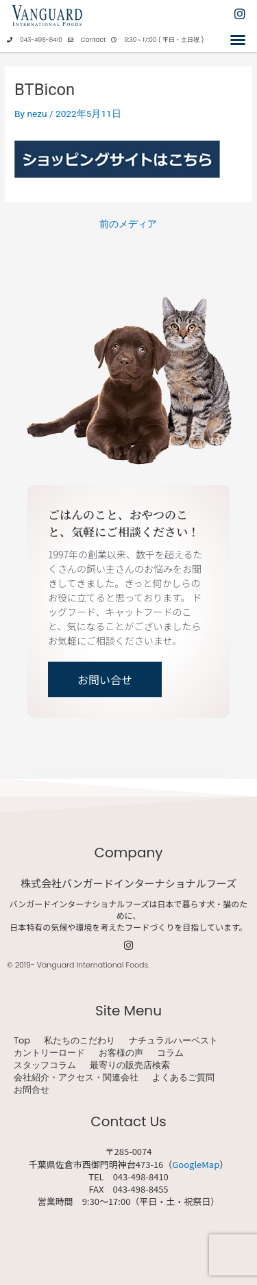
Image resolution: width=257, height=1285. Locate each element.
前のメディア (128, 224)
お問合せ (31, 1090)
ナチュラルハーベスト (173, 1041)
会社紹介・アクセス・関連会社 (76, 1078)
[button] (237, 39)
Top (22, 1041)
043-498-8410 (41, 40)
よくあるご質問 (183, 1078)
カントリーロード (49, 1053)
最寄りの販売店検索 (130, 1065)
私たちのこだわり (79, 1041)
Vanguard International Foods (92, 964)
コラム (170, 1053)
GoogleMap (195, 1164)
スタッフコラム (45, 1065)
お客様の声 (121, 1053)
